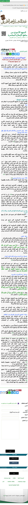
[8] (21, 309)
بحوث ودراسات (7, 478)
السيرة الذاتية (21, 478)
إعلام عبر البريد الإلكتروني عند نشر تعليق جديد (9, 403)
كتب (3, 481)
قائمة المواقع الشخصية (14, 485)
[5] (9, 221)
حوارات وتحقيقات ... (21, 481)
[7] (17, 267)
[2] (4, 174)
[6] (12, 260)
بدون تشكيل (4, 50)
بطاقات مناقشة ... (10, 481)
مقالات (14, 478)
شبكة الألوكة (24, 26)
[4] (11, 194)
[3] (12, 178)
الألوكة (4, 495)
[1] (13, 141)
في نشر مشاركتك (14, 458)
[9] (12, 333)
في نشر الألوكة (14, 462)
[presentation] (16, 445)
